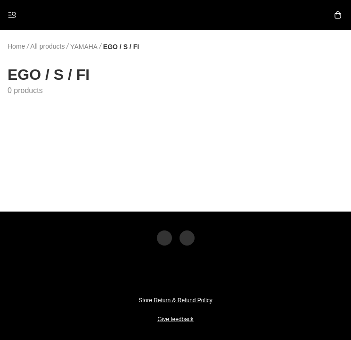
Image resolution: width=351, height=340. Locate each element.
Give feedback (175, 319)
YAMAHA (84, 47)
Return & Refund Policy (183, 300)
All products (47, 46)
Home (16, 46)
